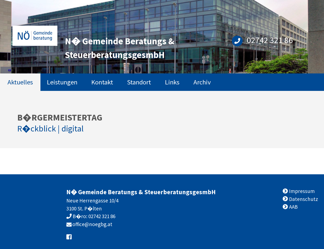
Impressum (302, 191)
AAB (293, 206)
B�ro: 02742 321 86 (93, 216)
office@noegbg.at (92, 224)
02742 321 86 (262, 40)
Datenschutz (303, 199)
